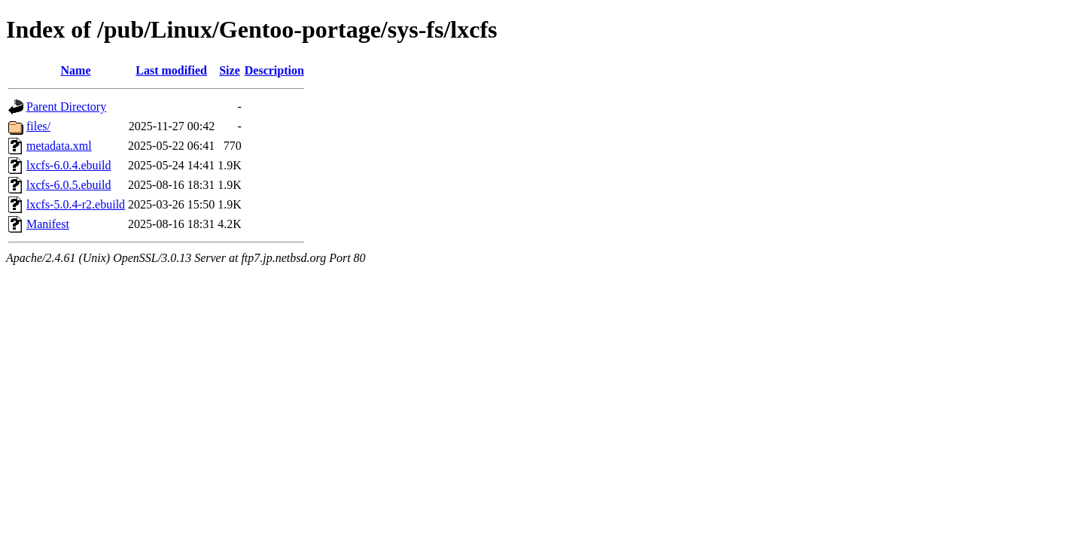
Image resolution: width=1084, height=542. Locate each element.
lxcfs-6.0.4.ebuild (68, 165)
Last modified (171, 70)
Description (274, 70)
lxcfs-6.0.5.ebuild (68, 184)
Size (229, 70)
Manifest (47, 224)
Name (76, 70)
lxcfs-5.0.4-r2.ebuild (75, 204)
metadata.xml (59, 145)
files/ (38, 126)
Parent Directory (66, 106)
